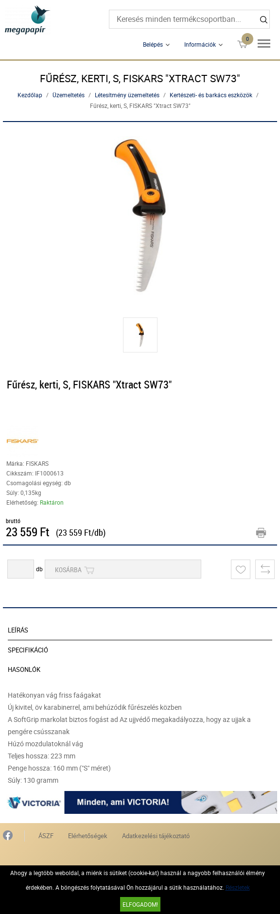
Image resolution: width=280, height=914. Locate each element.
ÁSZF (45, 835)
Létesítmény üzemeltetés (127, 95)
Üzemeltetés (68, 95)
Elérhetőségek (87, 835)
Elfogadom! (140, 904)
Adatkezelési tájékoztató (156, 835)
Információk (200, 44)
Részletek (238, 887)
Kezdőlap (30, 95)
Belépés (153, 44)
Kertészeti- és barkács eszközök (211, 95)
